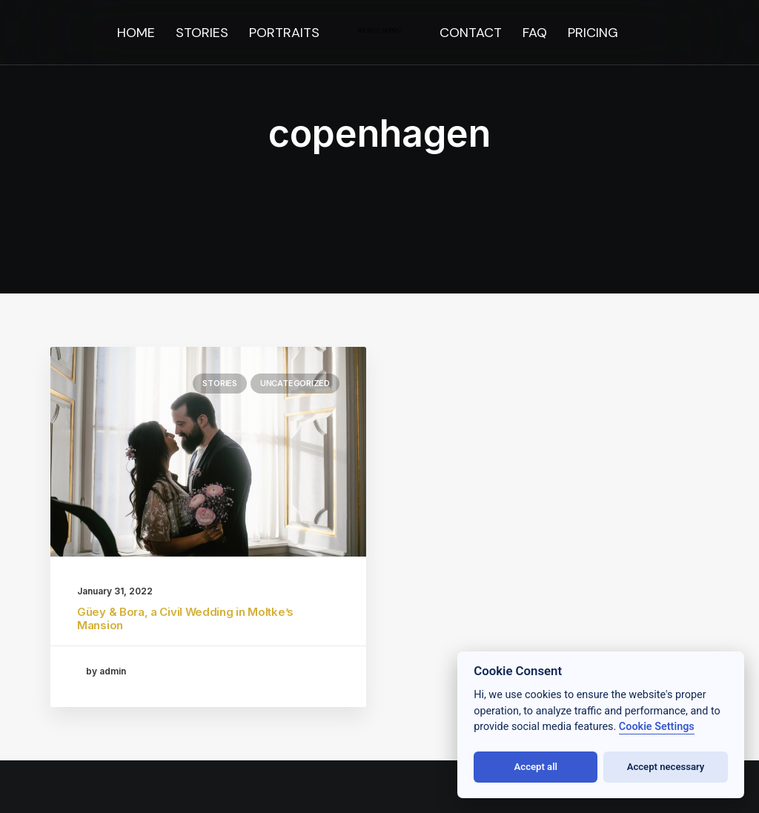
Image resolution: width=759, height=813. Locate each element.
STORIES (202, 33)
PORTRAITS (284, 33)
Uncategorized (295, 383)
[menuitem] (136, 32)
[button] (208, 452)
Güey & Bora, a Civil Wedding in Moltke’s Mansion (185, 618)
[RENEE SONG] (380, 33)
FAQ (535, 33)
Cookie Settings (657, 726)
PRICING (593, 33)
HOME (136, 33)
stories (219, 383)
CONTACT (471, 33)
